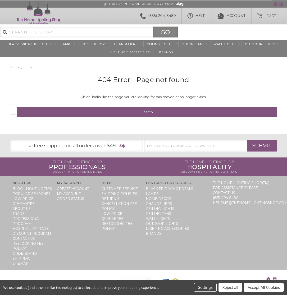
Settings (205, 287)
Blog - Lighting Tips (32, 189)
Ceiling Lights (162, 44)
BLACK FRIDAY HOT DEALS (32, 44)
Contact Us (24, 238)
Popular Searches (31, 194)
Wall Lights (227, 44)
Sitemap (20, 263)
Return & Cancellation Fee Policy (119, 204)
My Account (69, 194)
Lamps (68, 44)
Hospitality (209, 167)
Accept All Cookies (264, 287)
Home (15, 67)
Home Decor (95, 44)
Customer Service (119, 189)
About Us (22, 209)
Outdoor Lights (262, 44)
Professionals (77, 167)
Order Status (70, 199)
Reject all (230, 287)
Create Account (73, 189)
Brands (168, 52)
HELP (196, 16)
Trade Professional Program (27, 219)
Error (28, 67)
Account (231, 16)
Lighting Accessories (132, 52)
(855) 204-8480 (158, 16)
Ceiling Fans (195, 44)
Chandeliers (127, 44)
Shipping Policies (119, 194)
